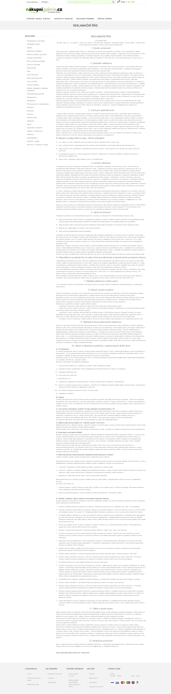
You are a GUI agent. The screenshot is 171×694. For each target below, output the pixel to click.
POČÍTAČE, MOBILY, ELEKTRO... (39, 19)
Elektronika (31, 68)
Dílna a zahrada (33, 64)
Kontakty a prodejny (63, 19)
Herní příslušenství (34, 78)
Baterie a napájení (34, 51)
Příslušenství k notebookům (38, 104)
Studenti (51, 678)
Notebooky (31, 101)
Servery (30, 114)
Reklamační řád (33, 684)
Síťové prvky (32, 117)
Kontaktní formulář (55, 674)
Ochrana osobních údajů (34, 679)
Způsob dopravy (104, 19)
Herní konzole (32, 75)
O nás (29, 674)
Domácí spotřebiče (34, 58)
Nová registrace (32, 2)
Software (30, 121)
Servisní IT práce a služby (37, 144)
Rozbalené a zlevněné (36, 41)
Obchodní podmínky (85, 19)
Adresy (92, 674)
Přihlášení (44, 2)
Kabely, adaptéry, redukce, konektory (37, 89)
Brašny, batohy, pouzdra (37, 54)
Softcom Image (33, 141)
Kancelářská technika (35, 94)
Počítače (30, 111)
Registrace (93, 678)
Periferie (30, 107)
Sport (29, 124)
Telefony (30, 134)
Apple (29, 48)
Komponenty (32, 97)
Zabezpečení (32, 138)
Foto (28, 71)
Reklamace (52, 682)
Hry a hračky (32, 81)
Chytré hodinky (33, 85)
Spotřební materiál (34, 128)
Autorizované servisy (73, 675)
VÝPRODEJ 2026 (33, 44)
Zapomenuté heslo (96, 686)
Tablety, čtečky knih (35, 131)
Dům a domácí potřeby (36, 61)
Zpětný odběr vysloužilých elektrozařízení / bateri (75, 683)
